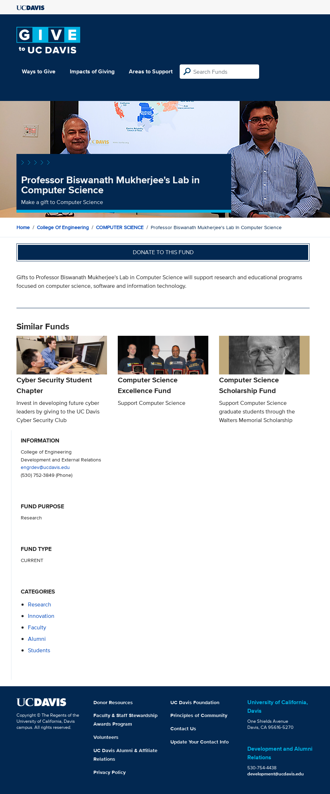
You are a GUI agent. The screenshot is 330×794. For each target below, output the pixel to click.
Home (23, 227)
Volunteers (105, 737)
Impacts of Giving (92, 71)
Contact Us (183, 728)
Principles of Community (198, 715)
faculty (37, 627)
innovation (41, 616)
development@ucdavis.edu (275, 773)
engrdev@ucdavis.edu (45, 467)
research (39, 604)
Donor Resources (113, 702)
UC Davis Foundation (194, 702)
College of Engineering (63, 227)
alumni (37, 639)
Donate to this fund (163, 252)
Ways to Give (38, 71)
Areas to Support (151, 71)
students (39, 650)
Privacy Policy (109, 772)
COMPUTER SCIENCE (120, 227)
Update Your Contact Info (199, 741)
